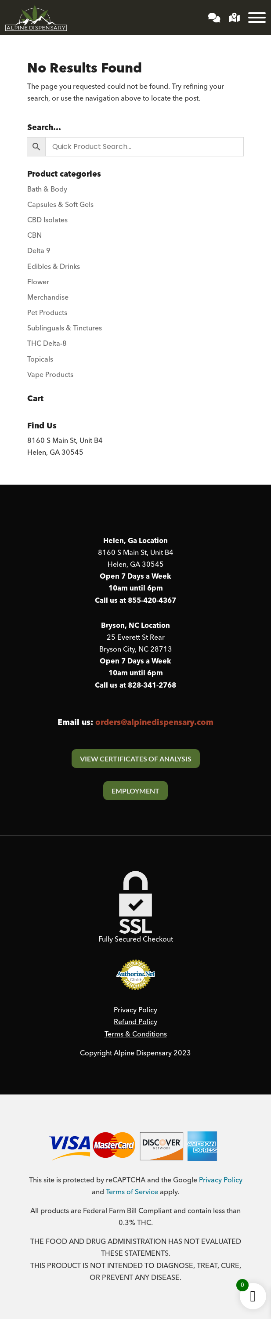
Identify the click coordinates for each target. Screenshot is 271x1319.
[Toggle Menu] (257, 17)
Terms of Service (132, 1192)
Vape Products (50, 375)
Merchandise (48, 297)
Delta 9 (39, 251)
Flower (38, 282)
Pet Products (47, 313)
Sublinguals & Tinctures (64, 328)
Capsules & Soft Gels (60, 205)
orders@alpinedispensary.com (154, 722)
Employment (135, 790)
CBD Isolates (47, 220)
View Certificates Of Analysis (136, 758)
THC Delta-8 (47, 343)
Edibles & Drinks (53, 267)
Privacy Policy (135, 1010)
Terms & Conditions (136, 1034)
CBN (34, 235)
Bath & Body (47, 189)
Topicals (40, 359)
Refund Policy (135, 1022)
